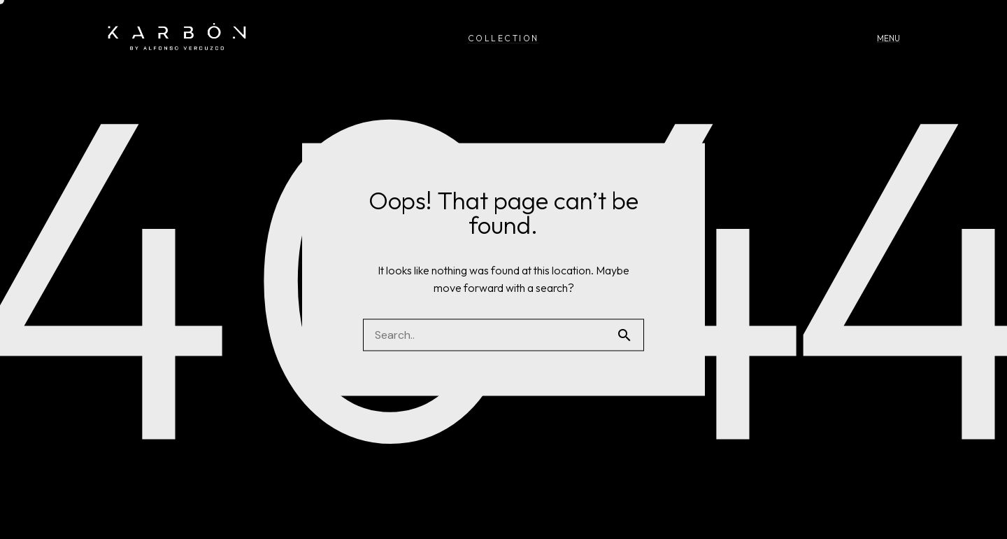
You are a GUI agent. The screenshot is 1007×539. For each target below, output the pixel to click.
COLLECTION (503, 38)
